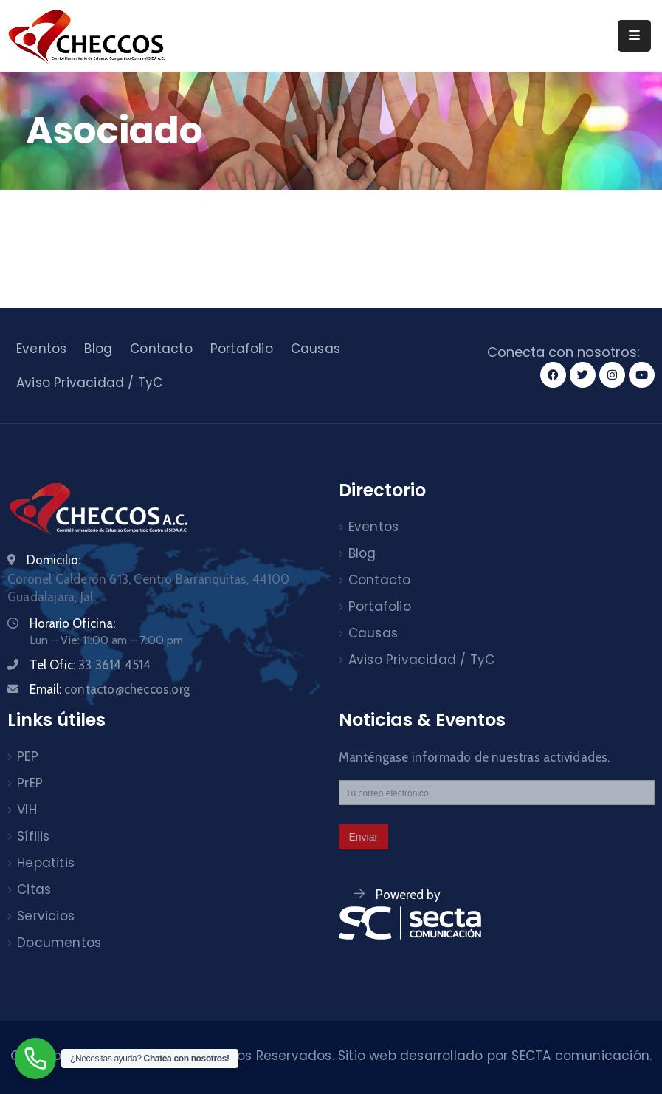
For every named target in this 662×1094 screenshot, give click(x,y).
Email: (110, 689)
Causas (315, 349)
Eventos (41, 349)
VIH (27, 809)
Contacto (161, 349)
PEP (27, 756)
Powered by (408, 894)
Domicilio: (53, 560)
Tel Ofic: (90, 664)
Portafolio (241, 349)
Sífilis (33, 836)
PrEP (30, 783)
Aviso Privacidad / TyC (89, 383)
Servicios (46, 916)
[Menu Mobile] (634, 36)
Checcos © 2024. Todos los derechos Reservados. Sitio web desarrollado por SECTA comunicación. (331, 1055)
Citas (34, 889)
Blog (98, 349)
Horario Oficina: (72, 623)
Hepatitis (46, 863)
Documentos (59, 942)
